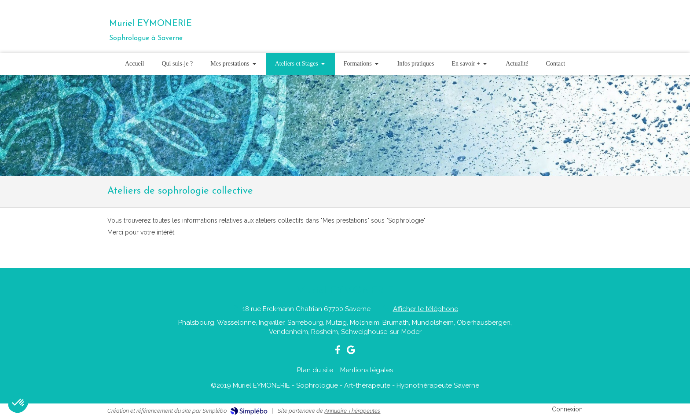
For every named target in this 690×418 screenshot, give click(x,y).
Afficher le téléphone (425, 309)
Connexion (567, 409)
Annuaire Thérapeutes (352, 410)
